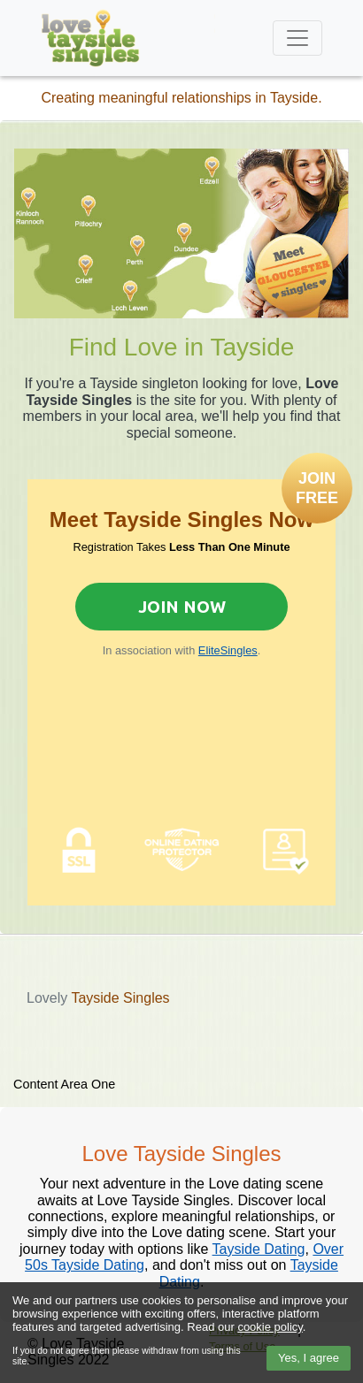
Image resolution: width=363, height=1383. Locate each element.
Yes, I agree (308, 1357)
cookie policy (269, 1326)
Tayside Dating (258, 1249)
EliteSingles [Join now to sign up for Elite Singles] (228, 650)
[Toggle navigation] (297, 38)
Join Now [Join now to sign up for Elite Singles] (182, 606)
